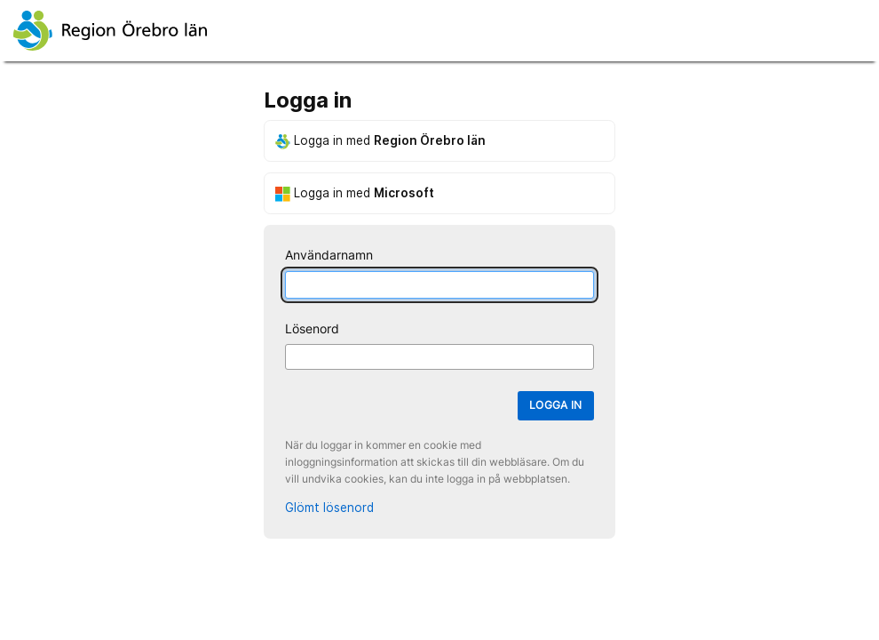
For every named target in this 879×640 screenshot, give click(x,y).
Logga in (555, 405)
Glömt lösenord (329, 507)
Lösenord (312, 329)
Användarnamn (329, 255)
